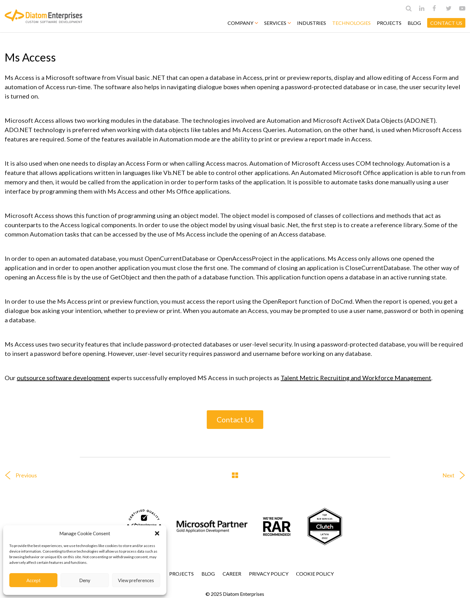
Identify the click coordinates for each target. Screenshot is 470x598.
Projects (389, 23)
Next (456, 475)
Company (243, 23)
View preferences (136, 580)
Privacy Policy (268, 574)
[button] (157, 533)
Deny (84, 580)
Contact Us (235, 419)
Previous (18, 475)
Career (232, 574)
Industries (311, 23)
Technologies (351, 23)
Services (277, 23)
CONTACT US (446, 23)
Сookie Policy (315, 574)
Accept (33, 580)
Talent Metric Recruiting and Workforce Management (356, 377)
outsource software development (63, 377)
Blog (414, 23)
